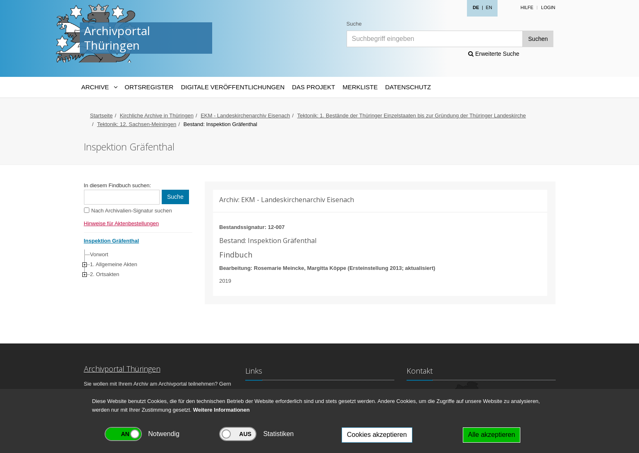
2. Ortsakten (105, 274)
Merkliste (360, 87)
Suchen (538, 39)
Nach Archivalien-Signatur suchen (131, 210)
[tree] (136, 264)
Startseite (101, 115)
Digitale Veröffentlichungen (233, 87)
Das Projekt (313, 87)
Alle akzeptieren (491, 434)
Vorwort (99, 254)
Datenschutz (408, 87)
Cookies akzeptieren (377, 434)
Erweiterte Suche (493, 53)
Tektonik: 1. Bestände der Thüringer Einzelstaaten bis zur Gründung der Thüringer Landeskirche (411, 115)
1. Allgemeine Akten (113, 264)
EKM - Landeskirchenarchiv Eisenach (245, 115)
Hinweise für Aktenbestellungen (121, 223)
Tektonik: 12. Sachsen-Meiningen (137, 124)
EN (489, 7)
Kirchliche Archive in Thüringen (157, 115)
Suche (354, 24)
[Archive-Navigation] (99, 87)
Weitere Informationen (221, 410)
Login (548, 7)
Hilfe (526, 7)
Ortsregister (148, 87)
